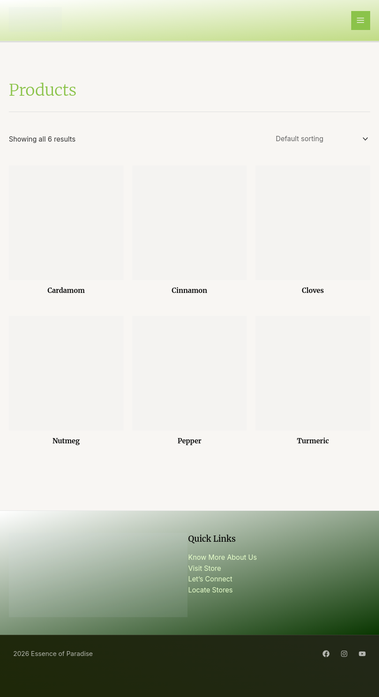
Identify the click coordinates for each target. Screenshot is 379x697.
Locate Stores (210, 590)
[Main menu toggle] (360, 20)
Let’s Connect (210, 579)
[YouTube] (362, 653)
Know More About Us (222, 557)
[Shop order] (320, 139)
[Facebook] (326, 653)
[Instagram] (344, 653)
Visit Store (204, 568)
